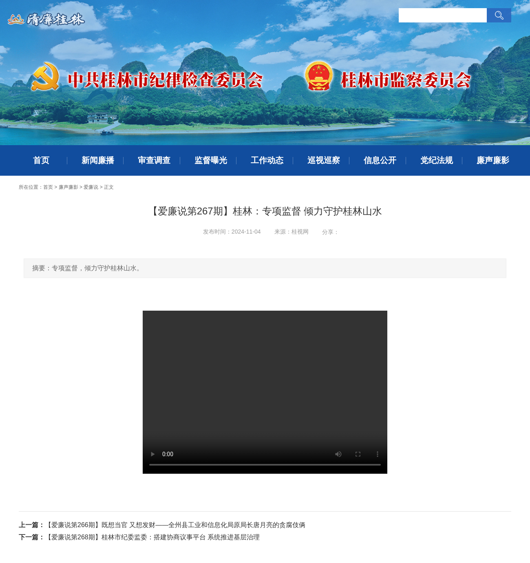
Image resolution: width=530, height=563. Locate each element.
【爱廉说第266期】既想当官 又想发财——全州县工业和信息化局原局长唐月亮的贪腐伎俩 (175, 524)
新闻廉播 (98, 160)
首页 (41, 160)
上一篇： (32, 524)
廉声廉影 (493, 160)
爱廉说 (91, 187)
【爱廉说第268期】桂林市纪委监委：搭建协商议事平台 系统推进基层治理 (152, 537)
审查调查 (154, 160)
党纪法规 (436, 160)
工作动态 (267, 160)
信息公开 (380, 160)
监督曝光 (210, 160)
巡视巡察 (323, 160)
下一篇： (32, 537)
